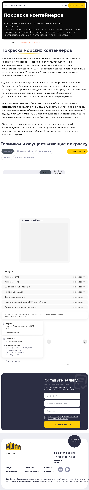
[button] (76, 5)
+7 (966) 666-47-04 (14, 341)
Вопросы (48, 468)
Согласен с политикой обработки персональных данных (63, 417)
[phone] (62, 411)
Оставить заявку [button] (74, 440)
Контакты (49, 471)
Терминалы (11, 471)
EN (62, 6)
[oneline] (62, 403)
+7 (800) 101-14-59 (65, 457)
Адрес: (9, 324)
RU (66, 6)
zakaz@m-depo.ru (18, 5)
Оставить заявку (62, 424)
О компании (29, 468)
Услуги (9, 468)
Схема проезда (31, 471)
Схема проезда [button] (12, 332)
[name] (62, 396)
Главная (13, 43)
